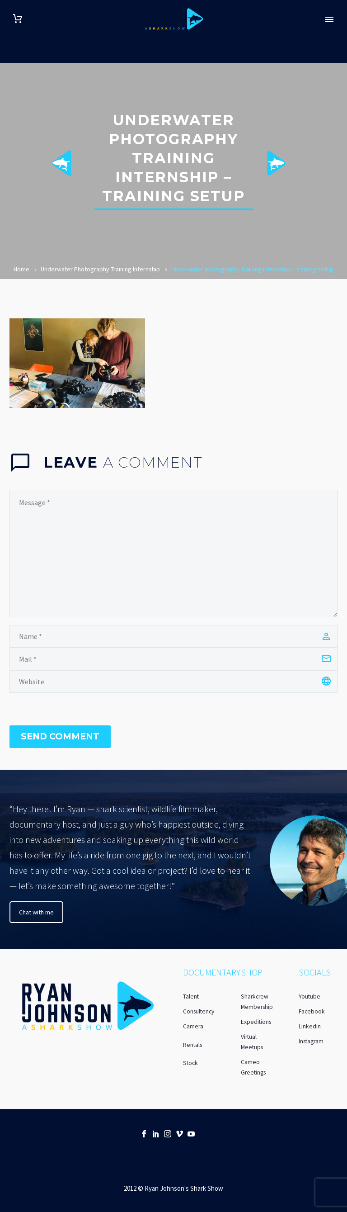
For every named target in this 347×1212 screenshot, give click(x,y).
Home (21, 269)
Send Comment (60, 736)
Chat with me (36, 912)
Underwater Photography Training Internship (100, 269)
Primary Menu (329, 19)
